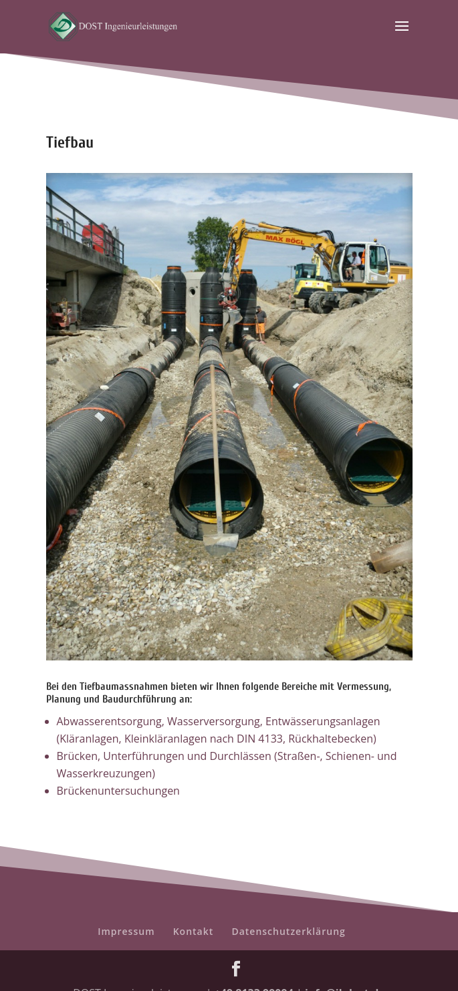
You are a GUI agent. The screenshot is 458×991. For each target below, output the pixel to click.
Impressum (126, 931)
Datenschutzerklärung (288, 931)
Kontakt (193, 931)
